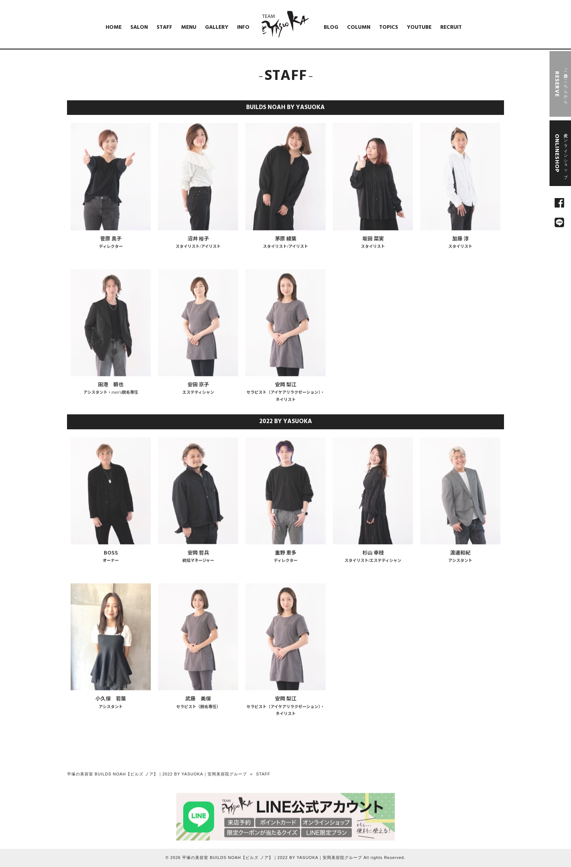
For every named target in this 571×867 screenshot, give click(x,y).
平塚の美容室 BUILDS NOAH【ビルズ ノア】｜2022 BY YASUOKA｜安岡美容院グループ (157, 774)
